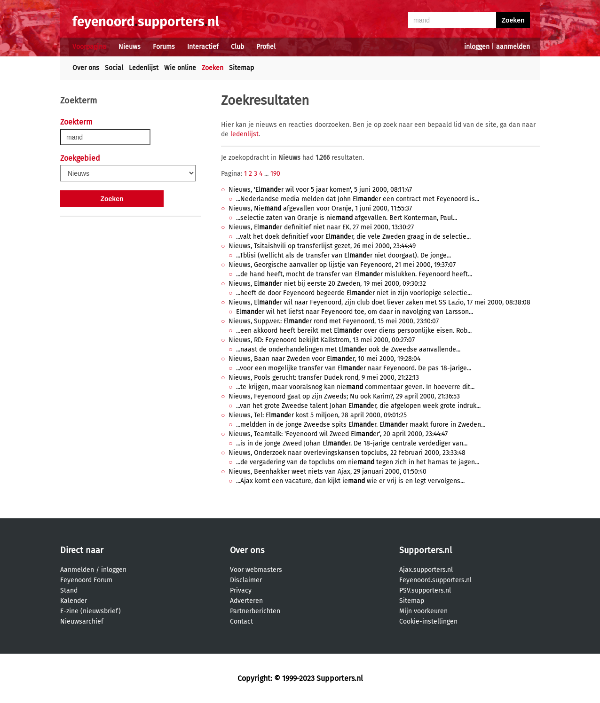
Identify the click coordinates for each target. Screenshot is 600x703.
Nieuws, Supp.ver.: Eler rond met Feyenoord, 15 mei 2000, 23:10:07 (334, 321)
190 (275, 174)
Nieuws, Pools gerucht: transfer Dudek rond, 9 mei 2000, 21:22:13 (324, 378)
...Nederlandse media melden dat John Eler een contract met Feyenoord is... (357, 199)
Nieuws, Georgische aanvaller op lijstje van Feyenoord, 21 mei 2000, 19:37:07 (342, 265)
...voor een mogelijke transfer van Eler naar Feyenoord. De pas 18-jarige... (353, 368)
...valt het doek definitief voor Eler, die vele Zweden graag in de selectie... (353, 237)
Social (114, 68)
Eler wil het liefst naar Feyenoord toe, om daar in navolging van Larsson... (354, 312)
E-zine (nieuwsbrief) (90, 611)
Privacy (241, 590)
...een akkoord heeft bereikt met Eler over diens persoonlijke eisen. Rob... (354, 331)
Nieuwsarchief (81, 621)
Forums (164, 47)
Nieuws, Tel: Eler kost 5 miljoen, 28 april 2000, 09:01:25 (318, 415)
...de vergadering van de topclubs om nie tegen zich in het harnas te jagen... (357, 462)
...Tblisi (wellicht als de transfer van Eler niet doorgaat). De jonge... (343, 255)
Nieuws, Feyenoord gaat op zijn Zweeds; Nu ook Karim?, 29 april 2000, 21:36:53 (344, 396)
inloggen (476, 47)
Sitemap (241, 68)
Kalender (73, 601)
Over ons (85, 68)
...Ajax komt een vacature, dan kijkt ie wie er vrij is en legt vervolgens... (350, 481)
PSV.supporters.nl (425, 590)
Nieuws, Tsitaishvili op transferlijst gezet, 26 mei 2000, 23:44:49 (322, 246)
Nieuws (129, 47)
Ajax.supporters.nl (426, 570)
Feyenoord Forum (86, 580)
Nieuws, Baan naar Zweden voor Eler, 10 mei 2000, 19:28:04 (324, 359)
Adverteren (246, 601)
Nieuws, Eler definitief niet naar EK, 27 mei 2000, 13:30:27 (321, 227)
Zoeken (212, 68)
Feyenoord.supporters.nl (435, 580)
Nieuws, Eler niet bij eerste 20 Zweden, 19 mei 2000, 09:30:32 (327, 284)
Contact (241, 621)
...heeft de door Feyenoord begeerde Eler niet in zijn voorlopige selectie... (354, 293)
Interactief (203, 47)
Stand (69, 590)
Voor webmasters (256, 570)
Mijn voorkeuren (423, 611)
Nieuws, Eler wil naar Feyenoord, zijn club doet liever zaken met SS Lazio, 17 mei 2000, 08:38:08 (379, 302)
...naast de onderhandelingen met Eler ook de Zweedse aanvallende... (348, 349)
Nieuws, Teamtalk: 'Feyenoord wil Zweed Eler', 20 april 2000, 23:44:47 (338, 434)
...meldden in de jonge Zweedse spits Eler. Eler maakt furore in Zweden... (360, 425)
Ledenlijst (143, 68)
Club (237, 47)
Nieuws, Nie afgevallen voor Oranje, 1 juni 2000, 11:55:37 (320, 208)
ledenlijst (244, 134)
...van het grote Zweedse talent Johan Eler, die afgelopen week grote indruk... (358, 406)
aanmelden (513, 47)
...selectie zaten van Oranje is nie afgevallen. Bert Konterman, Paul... (346, 218)
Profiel (266, 47)
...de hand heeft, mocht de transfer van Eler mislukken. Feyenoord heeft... (354, 274)
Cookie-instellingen (428, 621)
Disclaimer (246, 580)
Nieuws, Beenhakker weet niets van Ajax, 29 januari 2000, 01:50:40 (327, 472)
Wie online (180, 68)
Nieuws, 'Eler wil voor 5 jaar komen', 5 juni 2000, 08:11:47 (320, 190)
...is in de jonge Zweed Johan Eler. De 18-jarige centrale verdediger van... (351, 443)
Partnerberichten (255, 611)
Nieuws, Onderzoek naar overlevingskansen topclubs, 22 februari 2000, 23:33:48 (347, 453)
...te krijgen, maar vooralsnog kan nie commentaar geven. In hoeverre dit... (355, 387)
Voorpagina (89, 47)
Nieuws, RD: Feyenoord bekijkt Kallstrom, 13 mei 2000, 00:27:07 (322, 340)
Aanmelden (77, 570)
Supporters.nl (425, 550)
